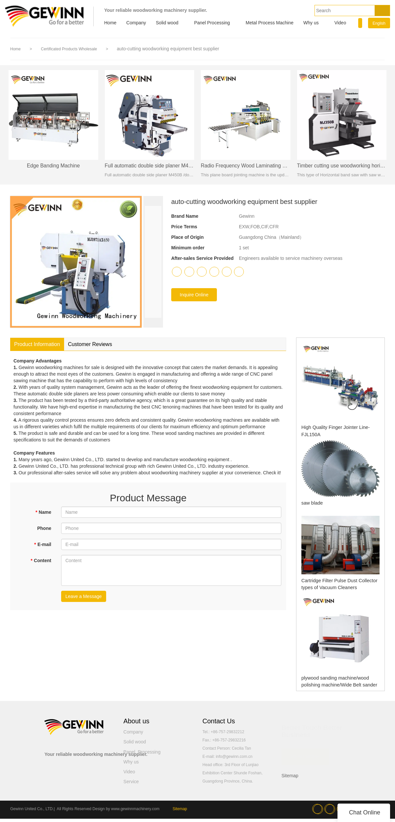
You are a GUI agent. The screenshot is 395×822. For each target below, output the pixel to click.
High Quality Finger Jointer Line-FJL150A (337, 430)
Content (41, 563)
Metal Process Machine (270, 22)
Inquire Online (194, 298)
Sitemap (289, 779)
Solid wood (167, 22)
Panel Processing (212, 22)
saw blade (310, 506)
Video (340, 22)
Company (136, 22)
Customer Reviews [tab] (90, 347)
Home (110, 22)
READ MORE (305, 757)
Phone (44, 531)
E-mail (42, 547)
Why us (311, 22)
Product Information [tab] (37, 347)
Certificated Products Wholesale (69, 49)
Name (43, 515)
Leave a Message (83, 599)
